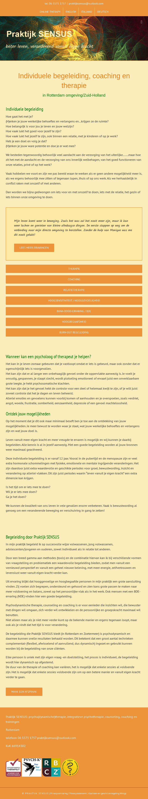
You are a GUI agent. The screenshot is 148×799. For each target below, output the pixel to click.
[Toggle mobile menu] (141, 22)
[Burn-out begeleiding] (74, 332)
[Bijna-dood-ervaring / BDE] (74, 311)
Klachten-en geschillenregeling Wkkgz (107, 793)
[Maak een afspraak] (24, 692)
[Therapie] (74, 269)
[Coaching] (74, 279)
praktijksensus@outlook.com (86, 3)
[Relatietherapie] (74, 290)
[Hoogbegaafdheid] (74, 322)
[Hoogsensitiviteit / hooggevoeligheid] (74, 300)
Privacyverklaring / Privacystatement (68, 793)
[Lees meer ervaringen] (34, 248)
